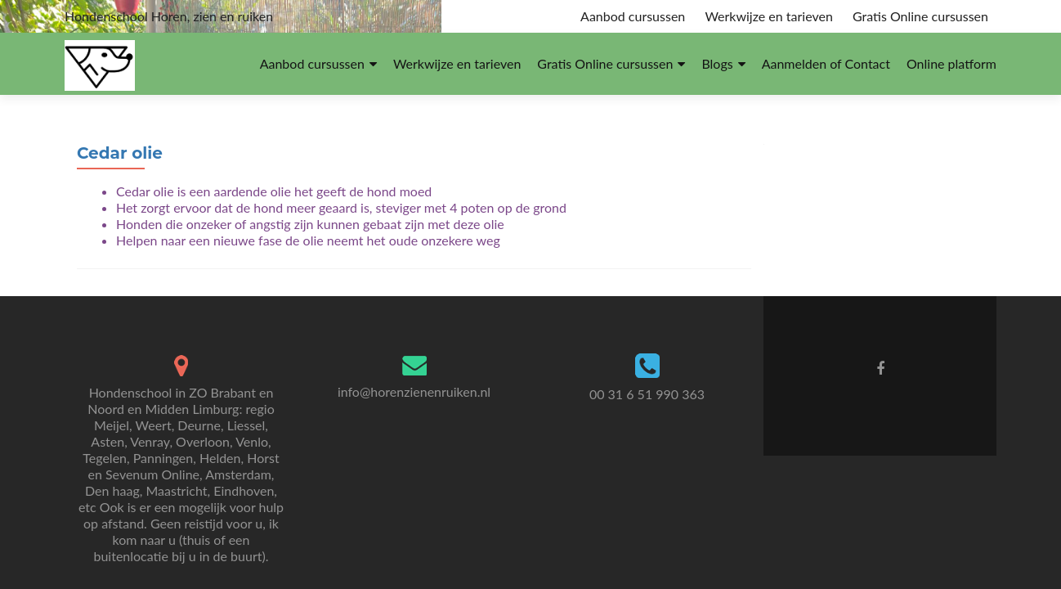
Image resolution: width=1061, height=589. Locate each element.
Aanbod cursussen (632, 16)
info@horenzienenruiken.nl (414, 391)
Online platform (951, 63)
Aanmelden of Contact (826, 63)
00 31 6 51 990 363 (647, 394)
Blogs (716, 63)
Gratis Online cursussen (920, 16)
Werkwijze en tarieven (768, 16)
